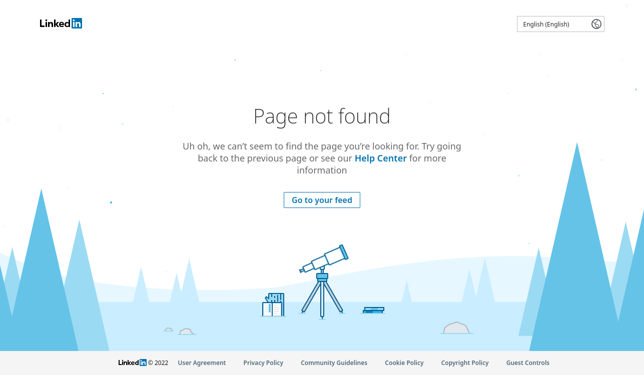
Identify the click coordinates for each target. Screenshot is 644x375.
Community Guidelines (334, 362)
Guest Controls (528, 362)
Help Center (381, 158)
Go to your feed (322, 200)
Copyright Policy (465, 362)
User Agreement (202, 362)
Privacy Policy (263, 362)
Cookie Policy (404, 362)
